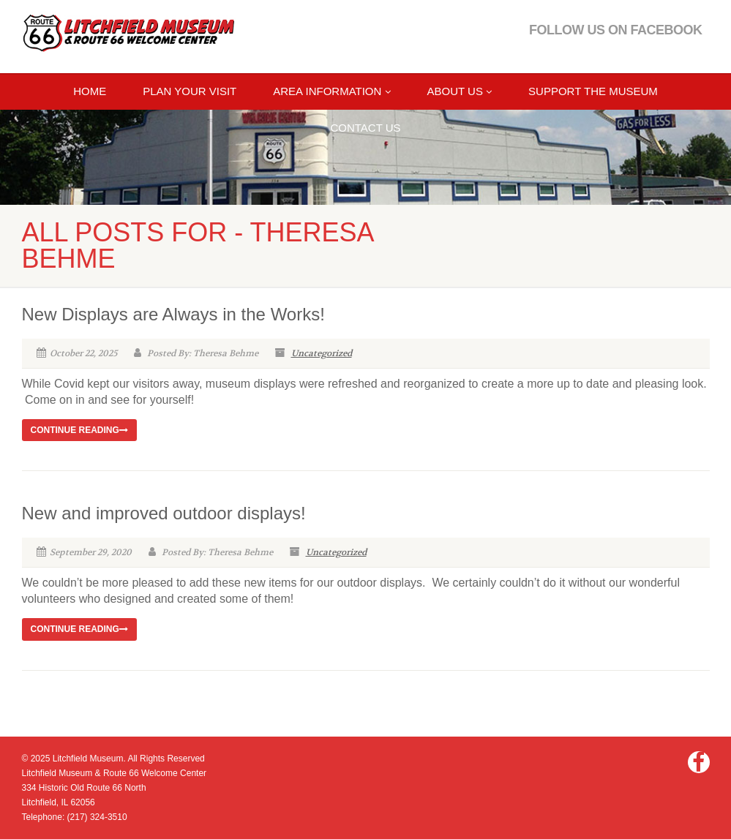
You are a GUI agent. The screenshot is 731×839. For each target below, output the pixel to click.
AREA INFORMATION (331, 91)
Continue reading (79, 430)
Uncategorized (321, 353)
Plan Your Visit (189, 91)
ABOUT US (459, 91)
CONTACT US (365, 127)
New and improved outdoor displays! (164, 513)
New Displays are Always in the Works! (173, 314)
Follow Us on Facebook (615, 30)
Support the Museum (593, 91)
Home (89, 91)
